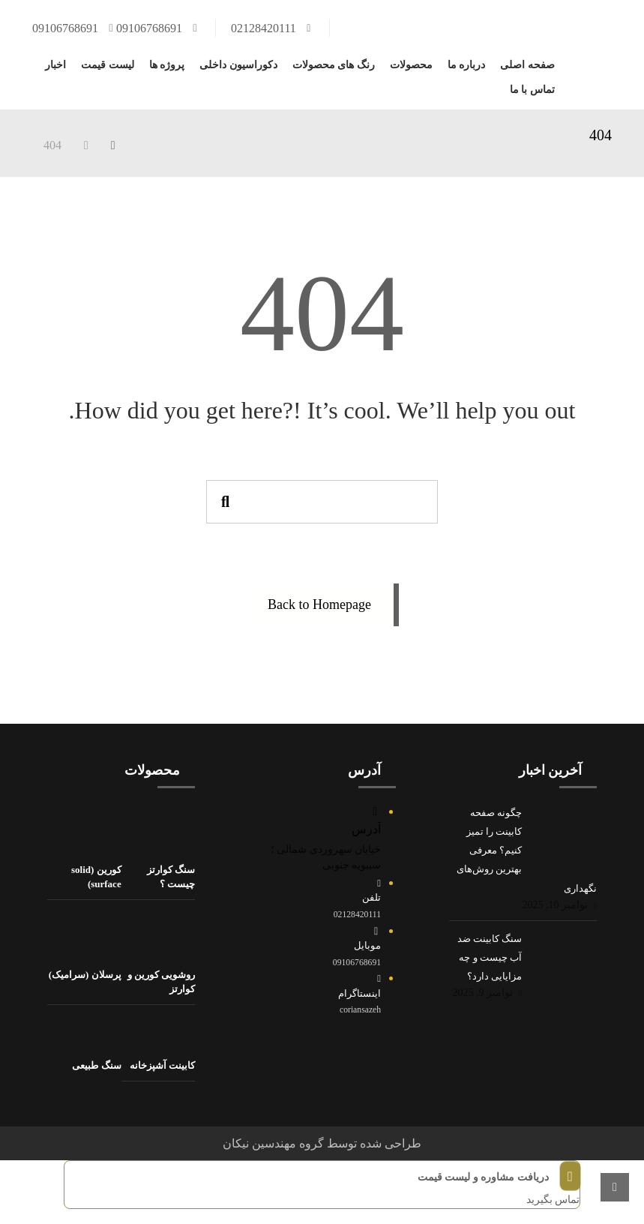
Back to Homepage (319, 604)
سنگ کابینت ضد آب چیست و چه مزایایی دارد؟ (490, 957)
